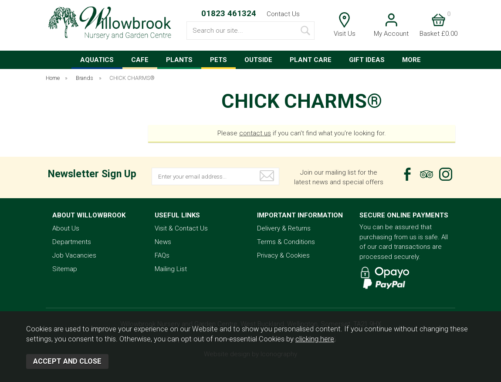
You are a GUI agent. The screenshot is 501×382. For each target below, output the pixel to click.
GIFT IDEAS (367, 60)
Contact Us (283, 14)
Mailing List (171, 269)
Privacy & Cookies (283, 255)
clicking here (314, 339)
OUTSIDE (258, 60)
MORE (411, 60)
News (163, 242)
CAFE (140, 60)
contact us (255, 133)
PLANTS (179, 60)
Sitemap (64, 269)
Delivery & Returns (284, 228)
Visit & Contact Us (181, 228)
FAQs (162, 255)
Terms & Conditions (286, 242)
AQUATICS (97, 60)
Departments (71, 242)
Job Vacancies (74, 255)
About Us (65, 228)
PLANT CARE (311, 60)
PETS (218, 60)
